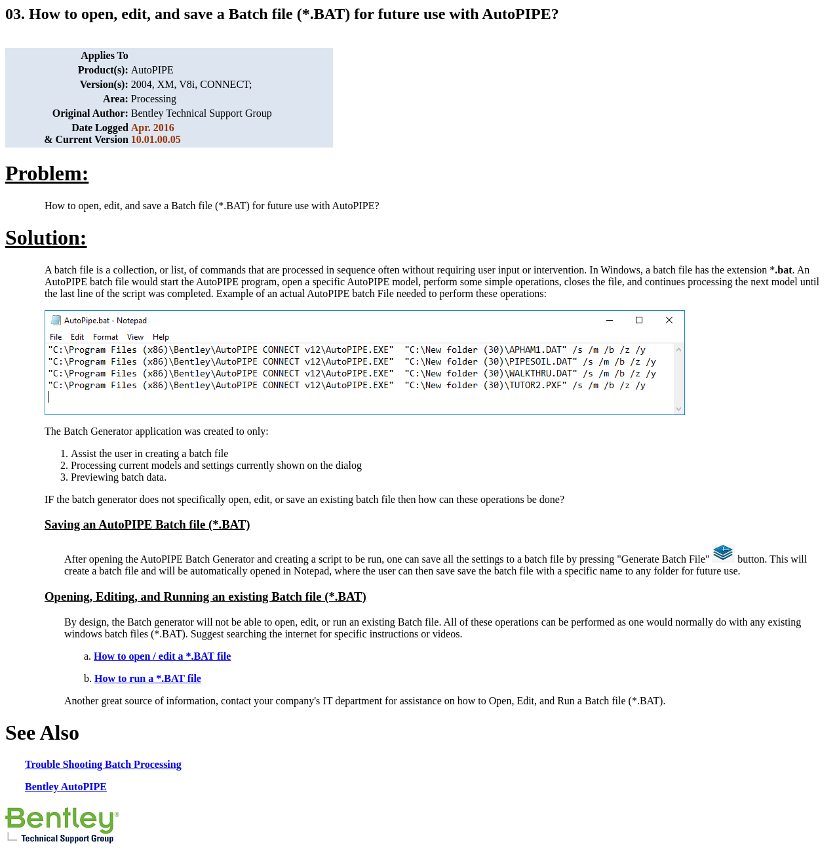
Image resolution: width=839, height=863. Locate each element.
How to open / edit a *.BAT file (162, 656)
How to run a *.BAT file (147, 678)
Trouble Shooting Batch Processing (103, 764)
